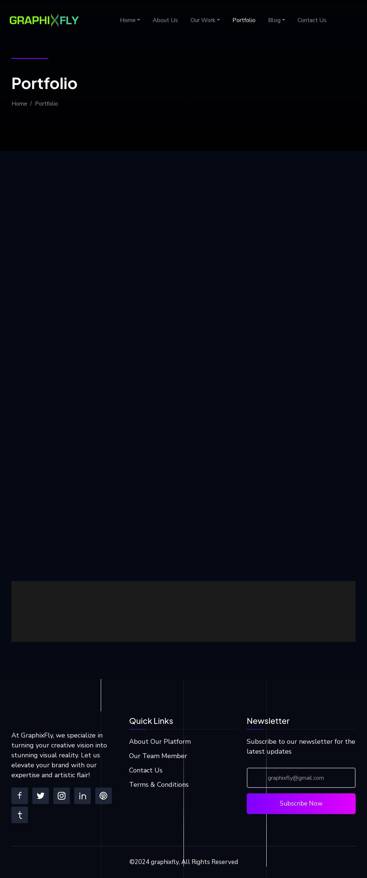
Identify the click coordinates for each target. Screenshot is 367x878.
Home (128, 20)
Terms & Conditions (159, 784)
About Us (165, 20)
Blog (274, 20)
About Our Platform (160, 741)
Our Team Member (158, 755)
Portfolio (244, 20)
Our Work (202, 20)
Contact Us (312, 20)
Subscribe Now (301, 803)
